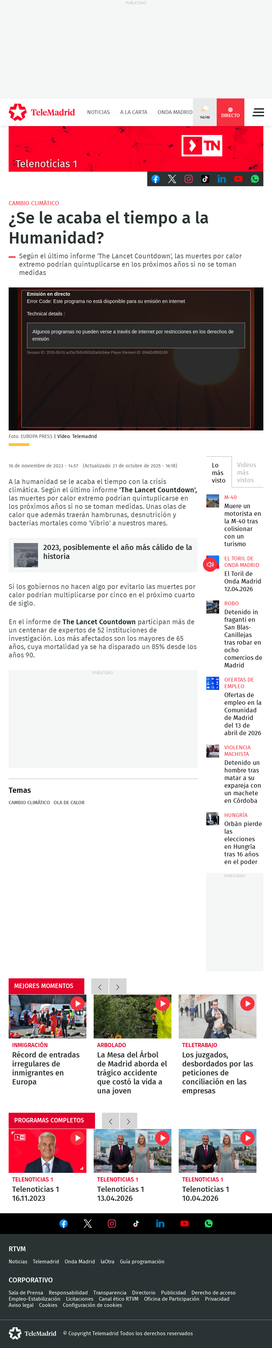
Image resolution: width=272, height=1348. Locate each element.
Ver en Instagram (112, 1224)
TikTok (205, 179)
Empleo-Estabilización (34, 1299)
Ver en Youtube (184, 1224)
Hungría (235, 815)
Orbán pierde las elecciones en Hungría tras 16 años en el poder (212, 818)
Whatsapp (255, 179)
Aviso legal (21, 1305)
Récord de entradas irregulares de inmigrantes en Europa (47, 1016)
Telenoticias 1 (32, 1180)
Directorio (144, 1292)
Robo (231, 603)
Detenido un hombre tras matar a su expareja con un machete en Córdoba (212, 751)
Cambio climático (34, 203)
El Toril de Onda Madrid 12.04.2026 (212, 562)
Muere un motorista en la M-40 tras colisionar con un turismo (212, 500)
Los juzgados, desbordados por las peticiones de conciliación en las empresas (217, 1016)
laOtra (107, 1261)
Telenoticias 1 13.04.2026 (132, 1151)
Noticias (98, 112)
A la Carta (133, 112)
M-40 (230, 497)
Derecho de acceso (213, 1292)
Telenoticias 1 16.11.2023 (47, 1151)
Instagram (188, 179)
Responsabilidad (68, 1292)
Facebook (155, 179)
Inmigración (30, 1045)
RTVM (17, 1249)
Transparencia (109, 1292)
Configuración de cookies (92, 1305)
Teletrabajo (199, 1045)
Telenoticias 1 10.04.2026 (217, 1151)
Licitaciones (79, 1299)
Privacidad (217, 1299)
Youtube (238, 179)
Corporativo (31, 1280)
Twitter (172, 179)
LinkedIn (222, 179)
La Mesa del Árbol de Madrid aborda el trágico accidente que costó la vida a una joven (132, 1016)
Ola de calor (69, 802)
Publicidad (173, 1292)
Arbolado (111, 1045)
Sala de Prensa (26, 1292)
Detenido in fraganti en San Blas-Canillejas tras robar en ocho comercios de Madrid (212, 607)
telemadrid (32, 1333)
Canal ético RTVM (119, 1299)
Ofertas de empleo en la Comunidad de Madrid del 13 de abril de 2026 (212, 683)
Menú (258, 112)
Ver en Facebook (64, 1225)
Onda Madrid (175, 112)
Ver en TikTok (136, 1225)
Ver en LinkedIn (160, 1224)
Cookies (48, 1305)
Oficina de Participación (171, 1299)
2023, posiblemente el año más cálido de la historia (26, 555)
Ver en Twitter (88, 1225)
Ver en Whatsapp (209, 1224)
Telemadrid (46, 1261)
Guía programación (142, 1261)
